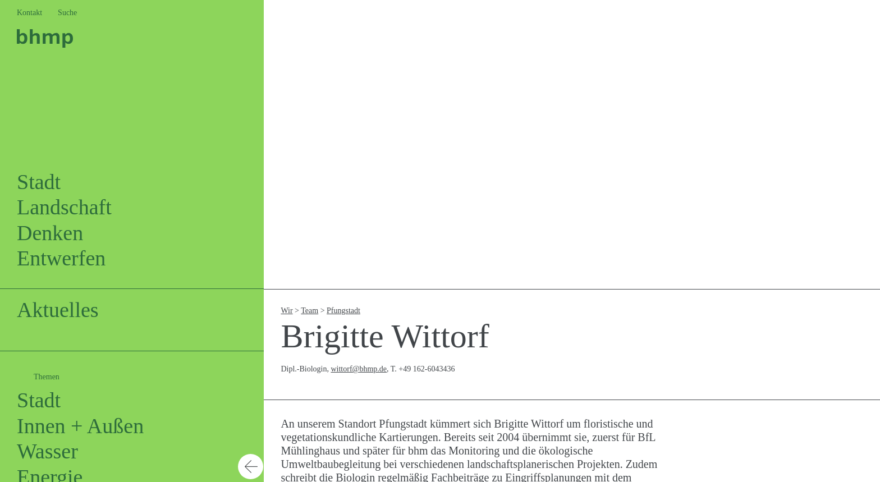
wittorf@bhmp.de (359, 369)
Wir (286, 310)
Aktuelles (58, 310)
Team (309, 310)
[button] (251, 241)
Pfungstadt (343, 310)
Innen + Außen (80, 426)
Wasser (47, 451)
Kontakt (29, 12)
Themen (46, 377)
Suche (67, 12)
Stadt (39, 400)
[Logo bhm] (45, 37)
